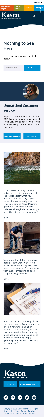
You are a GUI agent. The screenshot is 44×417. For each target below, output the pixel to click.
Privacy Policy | (21, 411)
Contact (29, 8)
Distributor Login (5, 8)
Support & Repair (12, 136)
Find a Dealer (17, 8)
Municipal (39, 8)
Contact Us (32, 136)
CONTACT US (10, 384)
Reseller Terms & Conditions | (19, 412)
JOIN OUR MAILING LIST (29, 384)
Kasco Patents (29, 413)
